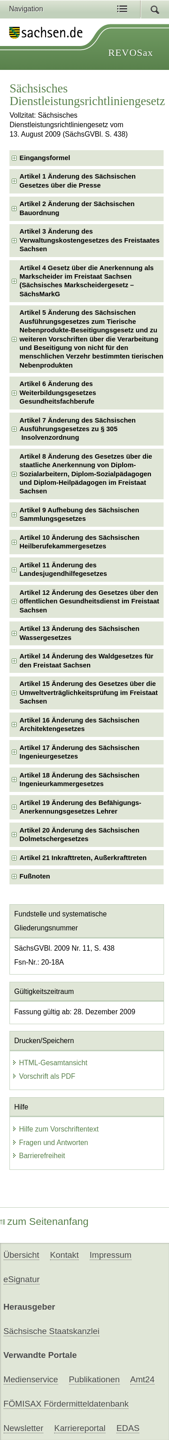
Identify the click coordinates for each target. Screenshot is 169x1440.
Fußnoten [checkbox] (34, 876)
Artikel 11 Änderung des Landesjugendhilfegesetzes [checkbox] (63, 569)
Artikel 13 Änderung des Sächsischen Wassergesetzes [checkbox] (79, 633)
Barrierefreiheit (38, 1155)
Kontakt (64, 1255)
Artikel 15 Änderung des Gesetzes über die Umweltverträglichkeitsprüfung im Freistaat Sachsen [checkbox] (88, 692)
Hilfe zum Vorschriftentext (55, 1129)
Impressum (111, 1255)
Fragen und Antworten (50, 1142)
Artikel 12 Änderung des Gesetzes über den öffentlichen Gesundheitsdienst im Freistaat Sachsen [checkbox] (89, 601)
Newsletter (24, 1428)
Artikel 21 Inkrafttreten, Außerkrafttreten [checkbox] (82, 857)
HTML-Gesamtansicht (49, 1063)
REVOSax (130, 52)
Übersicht (21, 1255)
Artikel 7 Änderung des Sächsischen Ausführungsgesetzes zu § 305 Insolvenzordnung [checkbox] (77, 429)
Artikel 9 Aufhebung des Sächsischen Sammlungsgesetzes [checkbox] (79, 514)
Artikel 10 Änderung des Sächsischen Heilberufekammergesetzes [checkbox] (79, 542)
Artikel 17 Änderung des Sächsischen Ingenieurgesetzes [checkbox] (79, 752)
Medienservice (31, 1379)
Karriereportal (79, 1428)
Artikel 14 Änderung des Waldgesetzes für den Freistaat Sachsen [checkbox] (86, 660)
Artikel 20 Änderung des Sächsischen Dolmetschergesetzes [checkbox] (79, 834)
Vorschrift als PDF (43, 1076)
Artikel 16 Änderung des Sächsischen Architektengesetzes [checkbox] (79, 724)
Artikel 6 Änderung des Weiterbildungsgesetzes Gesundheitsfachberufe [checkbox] (57, 392)
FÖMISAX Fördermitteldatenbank (66, 1403)
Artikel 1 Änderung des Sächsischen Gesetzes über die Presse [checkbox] (77, 181)
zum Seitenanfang (44, 1221)
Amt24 (142, 1379)
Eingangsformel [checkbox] (44, 157)
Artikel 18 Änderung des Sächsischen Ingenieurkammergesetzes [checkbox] (79, 779)
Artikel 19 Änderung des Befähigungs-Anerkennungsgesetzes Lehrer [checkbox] (80, 807)
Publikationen (94, 1379)
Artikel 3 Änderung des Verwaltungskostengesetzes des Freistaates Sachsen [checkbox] (89, 240)
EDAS (127, 1428)
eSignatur (22, 1279)
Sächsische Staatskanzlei (52, 1331)
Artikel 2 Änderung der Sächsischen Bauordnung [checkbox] (76, 208)
